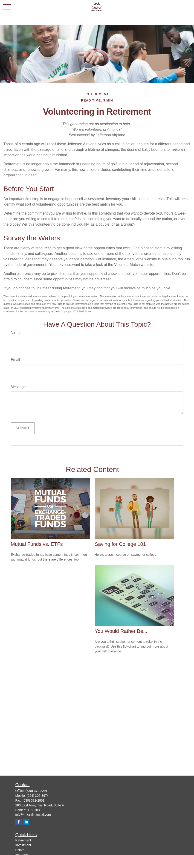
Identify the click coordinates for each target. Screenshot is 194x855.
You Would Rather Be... (121, 631)
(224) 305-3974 (38, 795)
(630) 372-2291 (37, 791)
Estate (20, 850)
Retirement (23, 840)
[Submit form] (23, 428)
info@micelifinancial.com (33, 814)
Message (18, 387)
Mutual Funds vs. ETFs (37, 544)
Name (16, 332)
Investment (23, 845)
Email (15, 360)
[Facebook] (18, 822)
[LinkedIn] (26, 822)
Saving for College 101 (120, 544)
